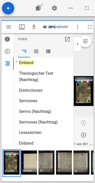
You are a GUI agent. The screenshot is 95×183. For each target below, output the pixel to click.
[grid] (47, 164)
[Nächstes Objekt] (84, 135)
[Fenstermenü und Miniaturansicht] (22, 27)
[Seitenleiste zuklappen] (77, 44)
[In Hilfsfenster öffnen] (67, 39)
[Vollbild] (87, 8)
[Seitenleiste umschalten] (9, 27)
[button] (12, 163)
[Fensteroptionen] (77, 27)
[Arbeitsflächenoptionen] (71, 8)
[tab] (8, 39)
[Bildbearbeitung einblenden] (85, 41)
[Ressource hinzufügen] (8, 8)
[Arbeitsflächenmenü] (54, 8)
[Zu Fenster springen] (38, 8)
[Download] (34, 27)
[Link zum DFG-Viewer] (55, 27)
